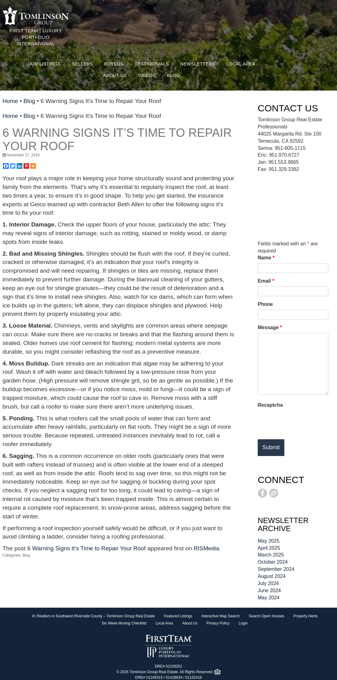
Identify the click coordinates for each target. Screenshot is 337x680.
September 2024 (276, 569)
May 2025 (268, 541)
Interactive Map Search (220, 616)
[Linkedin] (19, 166)
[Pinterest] (26, 166)
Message (270, 327)
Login (243, 623)
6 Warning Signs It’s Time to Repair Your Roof (117, 139)
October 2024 (273, 562)
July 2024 (268, 583)
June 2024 (269, 590)
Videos (147, 75)
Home (10, 101)
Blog (173, 75)
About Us (115, 75)
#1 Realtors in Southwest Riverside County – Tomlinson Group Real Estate (93, 616)
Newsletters (197, 63)
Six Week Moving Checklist (124, 623)
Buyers (114, 63)
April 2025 (269, 548)
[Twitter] (12, 166)
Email (266, 281)
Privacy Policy (218, 623)
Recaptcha (270, 405)
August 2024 (272, 576)
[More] (33, 166)
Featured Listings (178, 616)
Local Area (240, 63)
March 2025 (271, 554)
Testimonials (152, 63)
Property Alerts (305, 616)
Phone (265, 304)
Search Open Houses (266, 616)
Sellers (82, 63)
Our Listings (44, 63)
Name (266, 257)
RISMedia (209, 548)
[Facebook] (6, 166)
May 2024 (268, 597)
